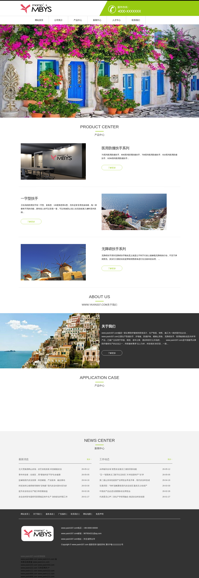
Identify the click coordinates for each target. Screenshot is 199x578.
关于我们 (37, 514)
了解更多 (112, 168)
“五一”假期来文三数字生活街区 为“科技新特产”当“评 (135, 474)
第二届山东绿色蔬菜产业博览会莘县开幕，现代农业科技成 (135, 480)
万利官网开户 (43, 568)
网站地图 (87, 514)
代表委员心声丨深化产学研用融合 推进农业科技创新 (135, 496)
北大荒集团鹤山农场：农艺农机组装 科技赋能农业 (54, 469)
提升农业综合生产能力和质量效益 (54, 491)
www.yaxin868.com (29, 559)
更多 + (89, 459)
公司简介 (58, 20)
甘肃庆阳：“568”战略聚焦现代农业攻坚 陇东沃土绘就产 (135, 485)
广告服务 (62, 514)
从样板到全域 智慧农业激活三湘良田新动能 (135, 469)
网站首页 (39, 20)
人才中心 (116, 20)
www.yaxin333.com (46, 565)
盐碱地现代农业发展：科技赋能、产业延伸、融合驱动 (54, 480)
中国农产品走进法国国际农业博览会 (135, 491)
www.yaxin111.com (46, 559)
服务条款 (49, 514)
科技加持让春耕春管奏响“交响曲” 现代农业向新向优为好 (54, 485)
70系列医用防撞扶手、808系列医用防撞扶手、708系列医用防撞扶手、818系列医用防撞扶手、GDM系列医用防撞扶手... (140, 151)
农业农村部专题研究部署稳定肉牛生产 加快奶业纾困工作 (54, 496)
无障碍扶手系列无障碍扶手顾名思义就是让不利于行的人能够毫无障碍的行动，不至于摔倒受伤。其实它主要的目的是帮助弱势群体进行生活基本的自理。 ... (140, 252)
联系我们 (136, 20)
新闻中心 (97, 20)
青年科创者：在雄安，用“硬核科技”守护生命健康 (54, 474)
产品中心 (78, 20)
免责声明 (100, 514)
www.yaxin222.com (29, 565)
